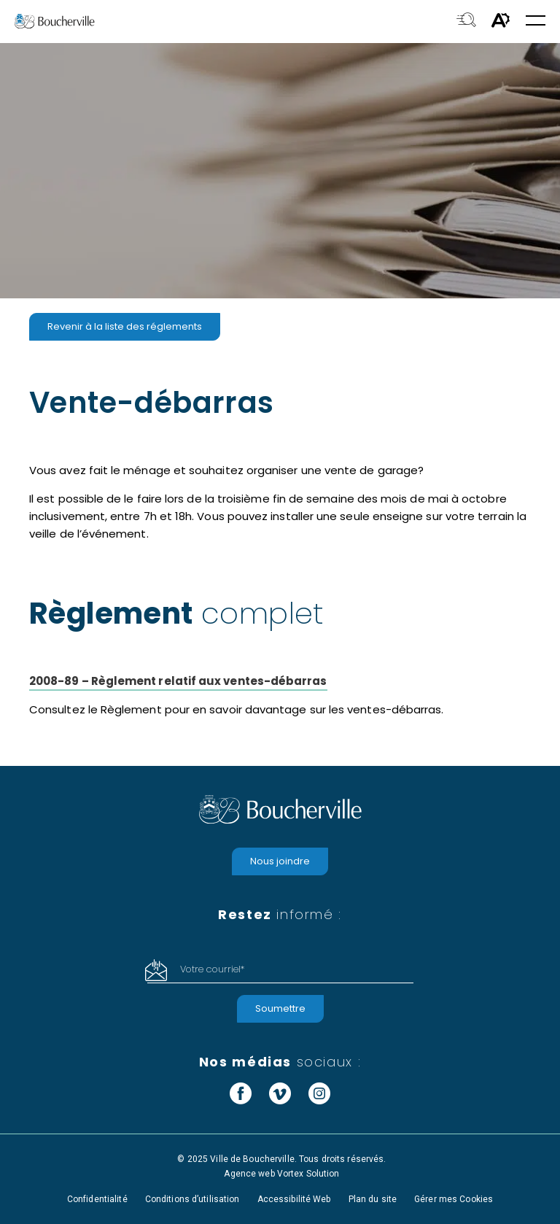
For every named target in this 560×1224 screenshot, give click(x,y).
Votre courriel (212, 969)
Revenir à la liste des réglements (124, 326)
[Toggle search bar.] (466, 21)
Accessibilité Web (294, 1199)
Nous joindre (280, 861)
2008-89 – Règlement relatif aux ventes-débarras (178, 681)
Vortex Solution (308, 1174)
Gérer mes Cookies (453, 1199)
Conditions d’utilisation (192, 1199)
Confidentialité (97, 1199)
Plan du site (373, 1199)
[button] (535, 21)
